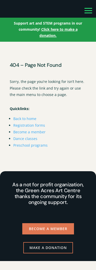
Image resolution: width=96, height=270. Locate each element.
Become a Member (48, 228)
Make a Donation (48, 247)
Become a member (29, 131)
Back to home (24, 118)
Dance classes (25, 138)
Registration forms (29, 125)
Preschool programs (30, 145)
